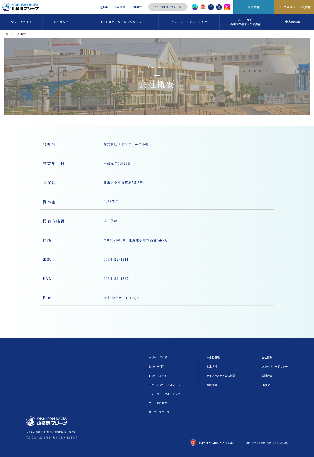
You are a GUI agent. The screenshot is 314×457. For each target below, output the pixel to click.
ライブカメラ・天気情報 (294, 7)
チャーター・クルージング (164, 394)
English (103, 7)
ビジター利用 (156, 366)
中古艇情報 (213, 357)
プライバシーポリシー (275, 366)
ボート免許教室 (158, 403)
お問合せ (267, 375)
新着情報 (119, 7)
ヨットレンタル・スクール (164, 384)
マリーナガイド (158, 357)
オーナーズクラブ (159, 412)
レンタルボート (158, 375)
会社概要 (136, 7)
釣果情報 (253, 7)
